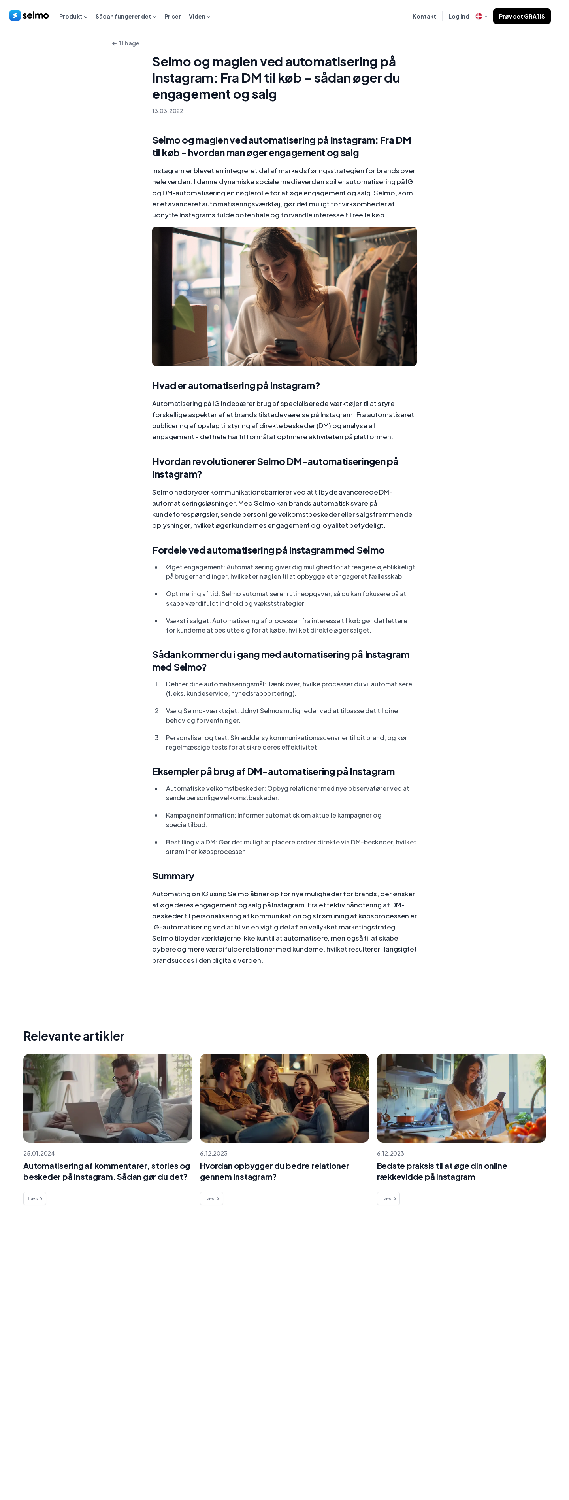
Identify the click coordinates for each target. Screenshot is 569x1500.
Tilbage (124, 43)
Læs (35, 1199)
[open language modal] (481, 16)
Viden (200, 16)
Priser (172, 16)
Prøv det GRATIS (522, 16)
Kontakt (424, 16)
